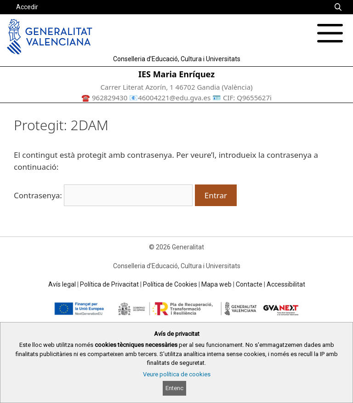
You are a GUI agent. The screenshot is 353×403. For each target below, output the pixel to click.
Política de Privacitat (109, 284)
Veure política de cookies (177, 374)
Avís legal (62, 284)
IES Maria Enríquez (176, 74)
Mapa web (216, 284)
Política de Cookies (170, 284)
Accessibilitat (286, 284)
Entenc (174, 388)
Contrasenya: (103, 195)
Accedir (27, 7)
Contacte (249, 284)
